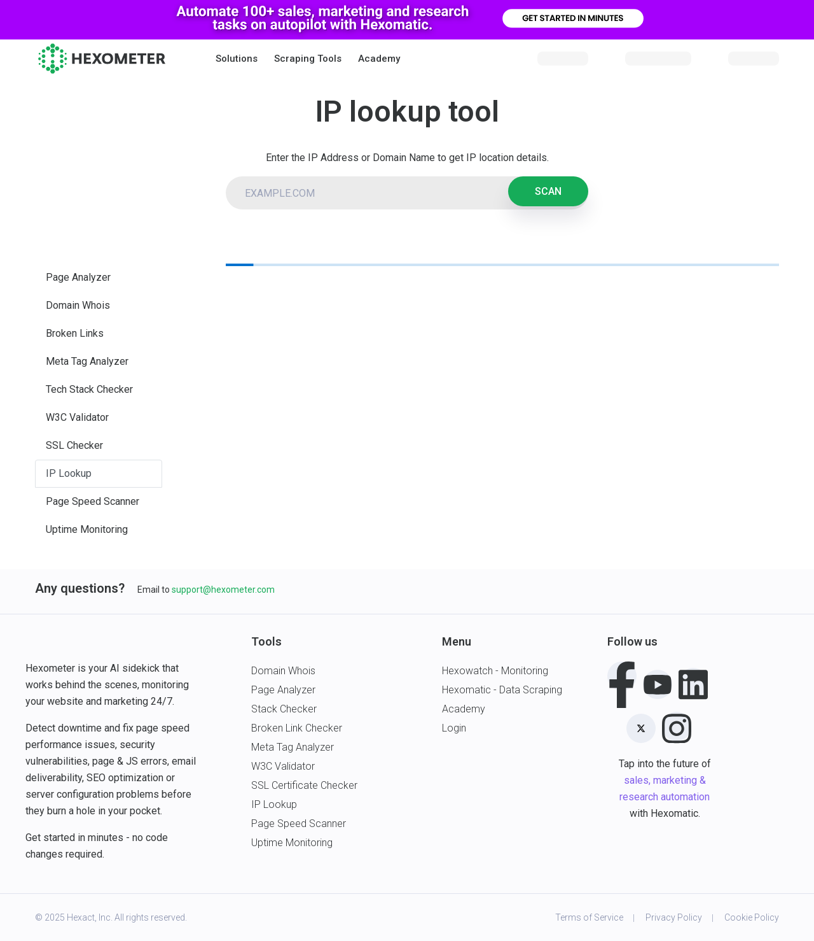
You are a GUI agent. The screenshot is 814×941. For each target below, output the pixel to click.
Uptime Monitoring (87, 529)
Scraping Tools (307, 58)
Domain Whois (78, 305)
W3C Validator (77, 417)
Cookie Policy (751, 917)
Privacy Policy (673, 917)
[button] (236, 58)
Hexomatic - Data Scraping (502, 690)
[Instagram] (676, 726)
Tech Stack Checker (89, 389)
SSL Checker (74, 445)
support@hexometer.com (223, 589)
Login (454, 728)
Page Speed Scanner (92, 501)
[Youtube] (657, 684)
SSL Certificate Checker (304, 785)
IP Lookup (69, 473)
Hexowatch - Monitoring (495, 671)
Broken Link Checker (296, 728)
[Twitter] (641, 728)
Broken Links (75, 333)
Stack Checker (284, 709)
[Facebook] (622, 676)
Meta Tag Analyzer (87, 361)
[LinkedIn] (693, 682)
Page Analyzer (78, 277)
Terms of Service (589, 917)
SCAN (548, 191)
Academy (379, 58)
